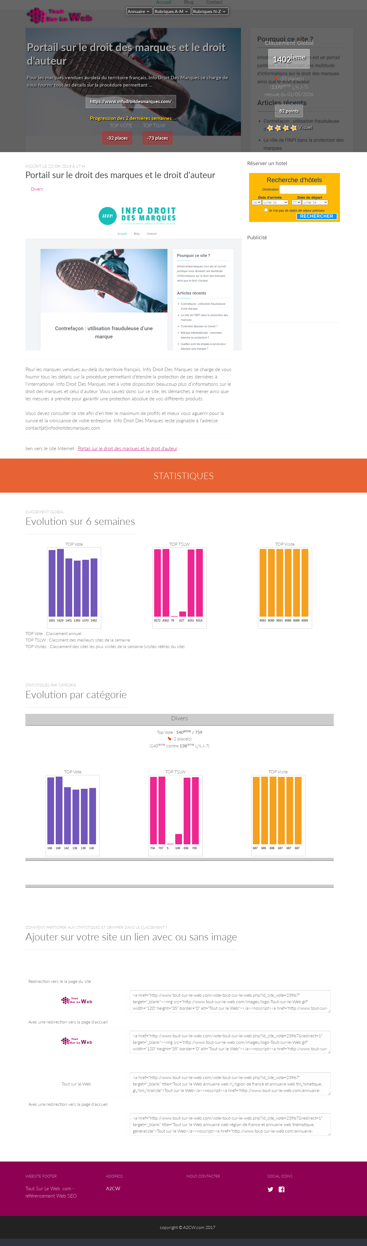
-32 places (117, 138)
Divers (37, 189)
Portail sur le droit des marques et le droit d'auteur (130, 449)
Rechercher (316, 217)
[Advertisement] (292, 286)
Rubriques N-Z (212, 11)
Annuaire (136, 11)
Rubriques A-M (171, 11)
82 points (289, 111)
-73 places (158, 138)
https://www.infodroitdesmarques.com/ (131, 101)
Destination (270, 190)
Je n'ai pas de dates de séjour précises (297, 211)
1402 (289, 58)
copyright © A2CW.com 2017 (187, 1228)
